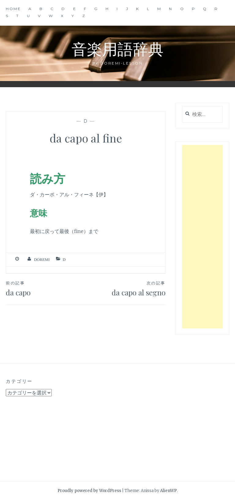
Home (13, 8)
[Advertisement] (202, 236)
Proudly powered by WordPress (89, 490)
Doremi (42, 259)
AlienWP (168, 490)
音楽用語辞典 (117, 48)
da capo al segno (126, 288)
